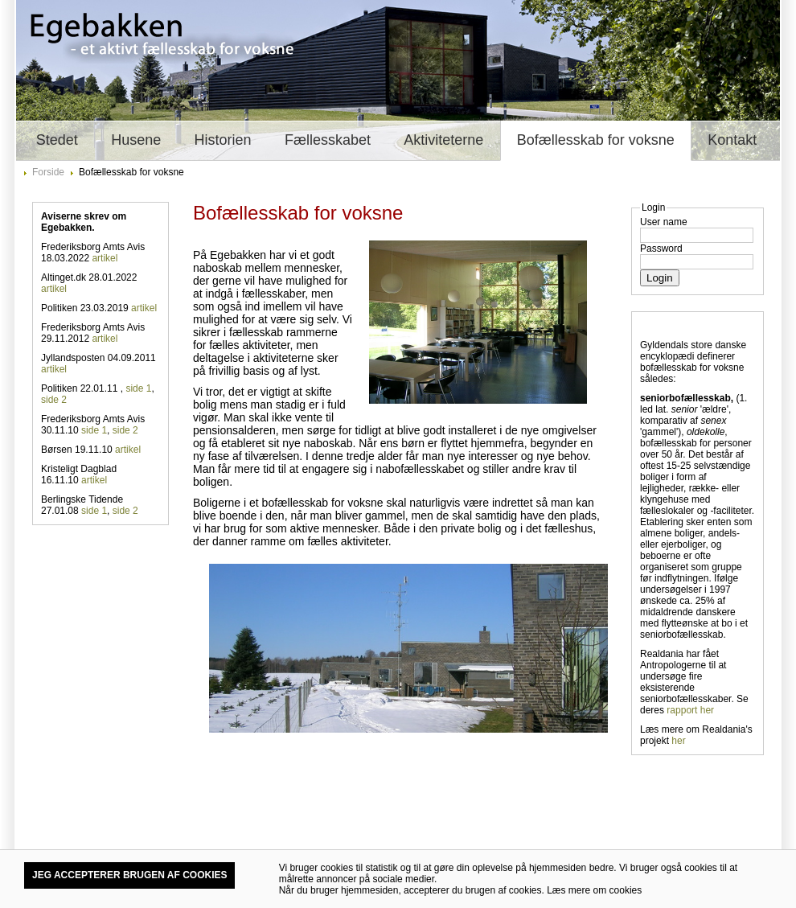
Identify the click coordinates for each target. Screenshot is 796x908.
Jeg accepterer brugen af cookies (129, 875)
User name (663, 222)
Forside (48, 172)
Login (659, 278)
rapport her (690, 710)
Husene (136, 140)
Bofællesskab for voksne (596, 140)
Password (661, 248)
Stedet (57, 140)
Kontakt (732, 140)
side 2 (54, 399)
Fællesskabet (328, 140)
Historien (223, 140)
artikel (104, 258)
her (678, 740)
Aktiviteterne (443, 140)
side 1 (138, 388)
